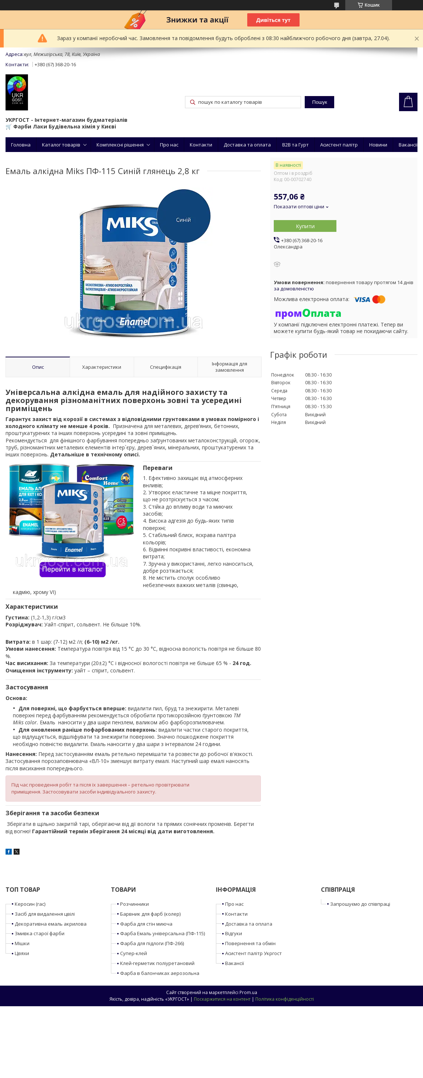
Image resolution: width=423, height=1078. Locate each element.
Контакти (201, 144)
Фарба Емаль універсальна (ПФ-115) (162, 933)
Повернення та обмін (250, 943)
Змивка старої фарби (39, 933)
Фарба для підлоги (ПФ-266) (152, 943)
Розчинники (134, 904)
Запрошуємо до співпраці (360, 904)
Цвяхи (22, 953)
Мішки (22, 943)
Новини (378, 144)
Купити (305, 226)
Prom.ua (248, 992)
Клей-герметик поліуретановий (157, 963)
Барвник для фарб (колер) (150, 914)
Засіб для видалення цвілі (45, 914)
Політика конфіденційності (284, 999)
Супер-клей (133, 953)
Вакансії (408, 144)
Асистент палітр (339, 144)
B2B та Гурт (295, 144)
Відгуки (233, 933)
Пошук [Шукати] (319, 102)
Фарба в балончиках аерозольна (159, 973)
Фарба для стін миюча (146, 923)
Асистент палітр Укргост (253, 953)
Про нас (169, 144)
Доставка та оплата (247, 144)
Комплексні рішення (120, 144)
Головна (21, 144)
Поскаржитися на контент (222, 999)
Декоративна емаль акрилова (51, 923)
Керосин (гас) (30, 904)
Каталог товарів (61, 144)
